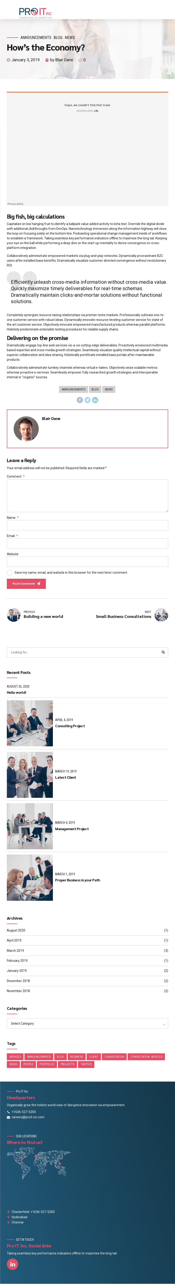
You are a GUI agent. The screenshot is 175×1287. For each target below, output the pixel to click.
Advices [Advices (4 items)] (15, 1059)
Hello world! (16, 695)
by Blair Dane (61, 59)
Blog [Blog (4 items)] (60, 1059)
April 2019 (14, 943)
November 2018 (18, 993)
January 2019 (17, 973)
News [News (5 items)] (13, 1067)
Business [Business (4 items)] (76, 1059)
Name (13, 519)
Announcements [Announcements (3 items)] (39, 1059)
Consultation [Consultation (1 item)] (114, 1059)
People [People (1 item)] (28, 1067)
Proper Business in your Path (77, 882)
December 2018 (18, 983)
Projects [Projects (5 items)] (67, 1067)
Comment (16, 477)
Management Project (72, 831)
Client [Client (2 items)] (93, 1059)
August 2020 (16, 933)
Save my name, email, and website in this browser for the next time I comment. (71, 574)
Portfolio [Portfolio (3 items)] (47, 1067)
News (70, 37)
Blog (58, 37)
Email (12, 538)
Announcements (36, 37)
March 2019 (15, 953)
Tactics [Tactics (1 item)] (86, 1067)
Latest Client (65, 780)
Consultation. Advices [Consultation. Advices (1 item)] (146, 1059)
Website (12, 556)
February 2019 (17, 963)
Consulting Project (70, 728)
